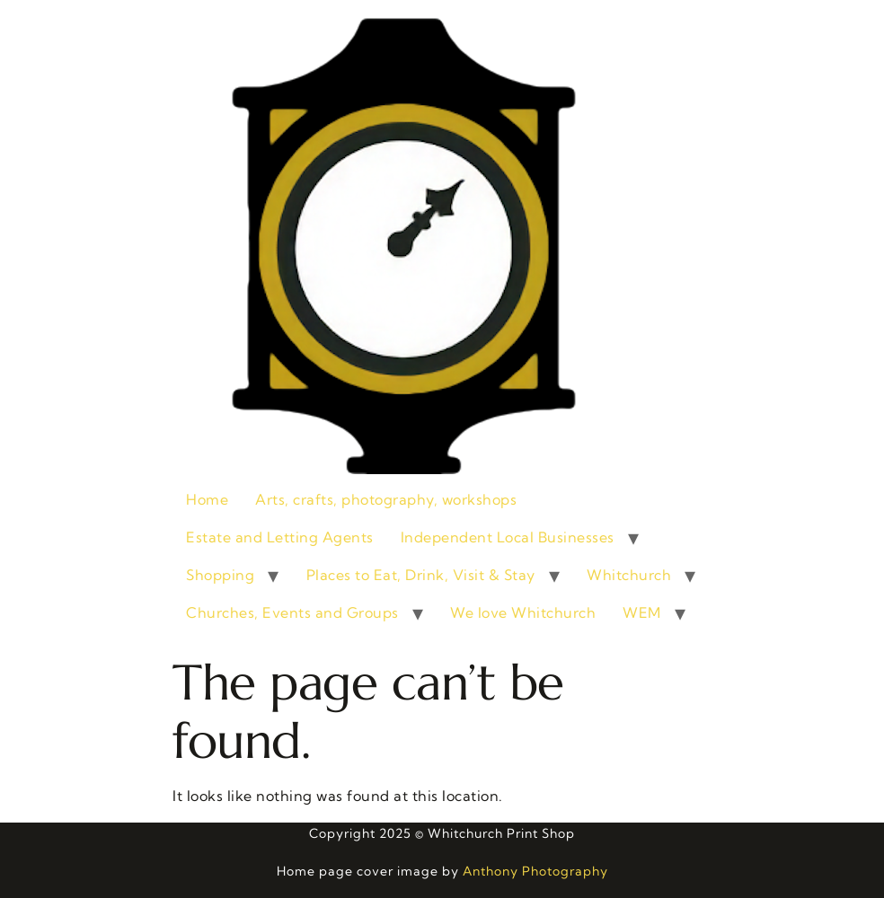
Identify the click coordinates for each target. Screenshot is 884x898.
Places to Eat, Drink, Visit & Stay (420, 575)
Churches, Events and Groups (292, 612)
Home (207, 499)
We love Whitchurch (523, 612)
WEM (642, 612)
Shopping (220, 575)
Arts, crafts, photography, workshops (386, 499)
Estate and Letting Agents (280, 537)
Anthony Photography (535, 871)
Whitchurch (629, 575)
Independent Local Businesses (507, 537)
